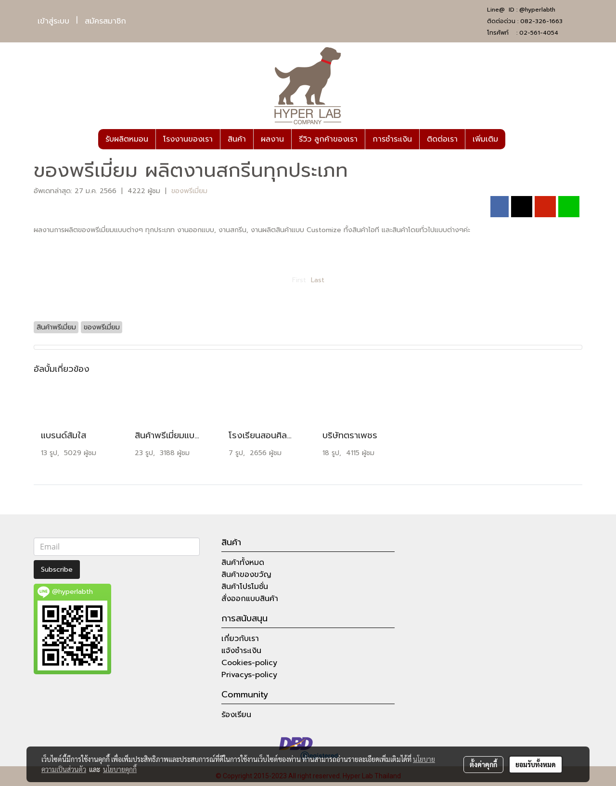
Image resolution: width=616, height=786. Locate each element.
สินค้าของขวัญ (246, 574)
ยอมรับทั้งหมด (535, 764)
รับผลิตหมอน (126, 139)
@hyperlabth (537, 9)
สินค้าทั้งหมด (242, 562)
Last (317, 280)
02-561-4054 (538, 32)
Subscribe (57, 569)
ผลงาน (272, 139)
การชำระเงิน (392, 139)
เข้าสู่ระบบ (53, 21)
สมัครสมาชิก (105, 21)
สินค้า (237, 139)
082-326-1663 (541, 21)
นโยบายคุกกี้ (120, 769)
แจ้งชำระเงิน (241, 650)
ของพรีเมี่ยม (189, 191)
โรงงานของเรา (188, 139)
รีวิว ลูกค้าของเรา (328, 139)
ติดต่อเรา (442, 139)
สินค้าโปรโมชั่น (244, 586)
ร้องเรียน (236, 714)
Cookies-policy (249, 662)
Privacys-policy (249, 675)
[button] (514, 139)
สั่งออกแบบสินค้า (249, 598)
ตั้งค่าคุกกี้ (483, 764)
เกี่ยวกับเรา (240, 638)
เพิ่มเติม (485, 139)
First (299, 280)
